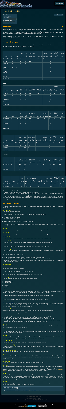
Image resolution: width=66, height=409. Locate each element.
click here (24, 406)
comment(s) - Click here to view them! (32, 390)
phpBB (32, 399)
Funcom (39, 398)
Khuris (26, 399)
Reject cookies (42, 406)
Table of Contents (59, 14)
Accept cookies (31, 406)
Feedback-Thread (11, 23)
